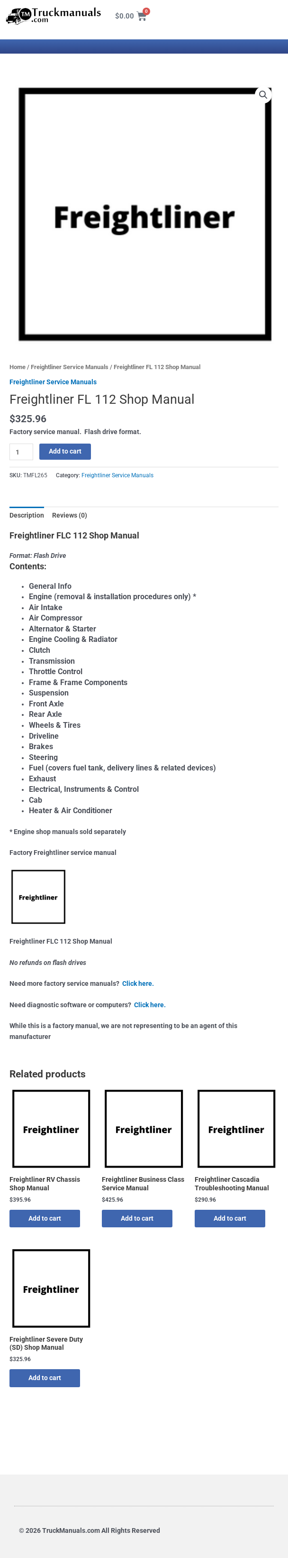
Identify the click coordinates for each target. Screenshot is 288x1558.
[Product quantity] (21, 452)
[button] (263, 94)
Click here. (138, 983)
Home (17, 367)
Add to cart (65, 451)
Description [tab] (26, 515)
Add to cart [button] (44, 1218)
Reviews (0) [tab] (69, 515)
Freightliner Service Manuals (69, 367)
